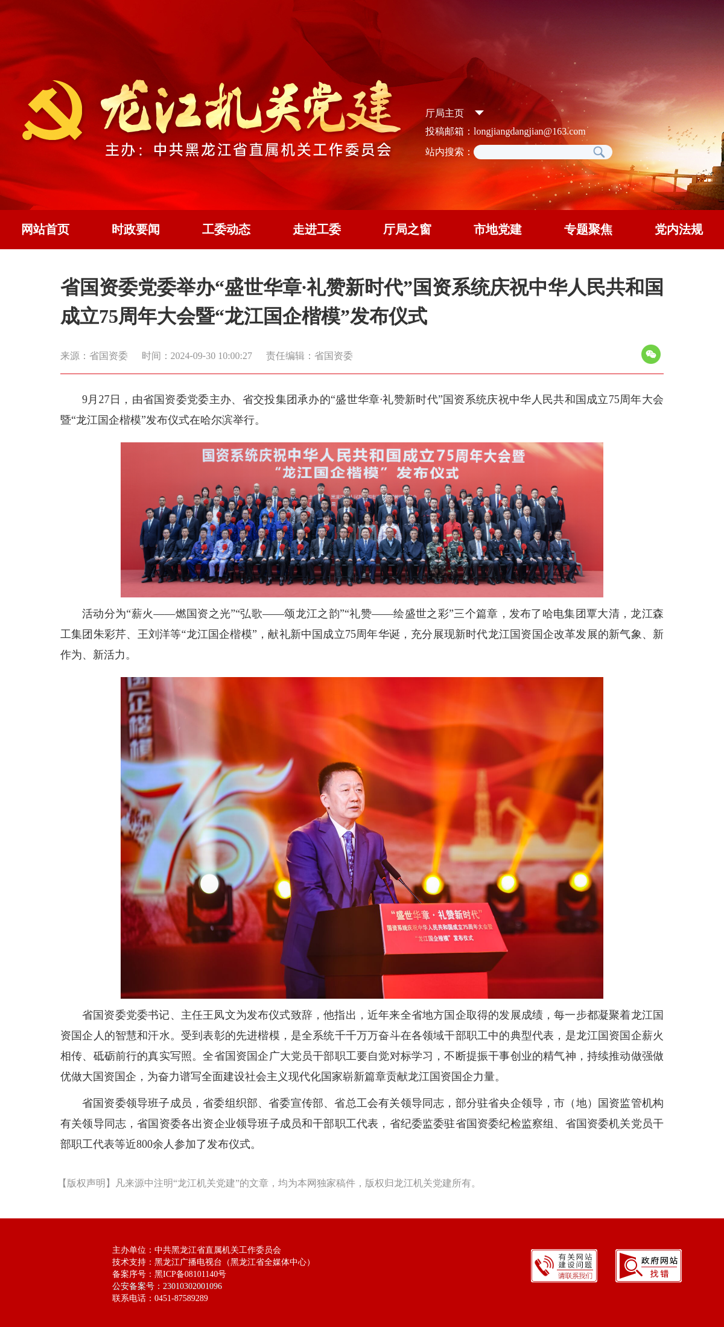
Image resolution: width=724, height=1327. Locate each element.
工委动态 (226, 229)
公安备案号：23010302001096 (167, 1286)
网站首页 (45, 229)
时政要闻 (136, 229)
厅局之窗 (407, 229)
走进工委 (317, 229)
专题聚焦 (588, 229)
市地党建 (498, 229)
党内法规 (679, 229)
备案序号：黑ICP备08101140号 (169, 1274)
